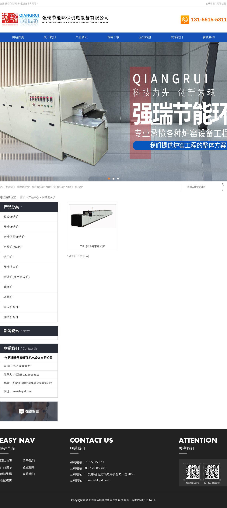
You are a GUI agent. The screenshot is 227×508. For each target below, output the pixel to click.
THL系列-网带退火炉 (92, 246)
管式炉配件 (11, 307)
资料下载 (113, 37)
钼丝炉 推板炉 (74, 186)
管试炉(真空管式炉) (16, 277)
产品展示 (81, 37)
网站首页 (18, 37)
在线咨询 (209, 37)
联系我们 (177, 37)
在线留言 (210, 3)
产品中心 (33, 197)
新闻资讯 (6, 473)
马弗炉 (7, 297)
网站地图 (221, 3)
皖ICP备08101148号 (144, 500)
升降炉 (7, 287)
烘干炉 (7, 257)
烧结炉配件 (11, 317)
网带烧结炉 (38, 186)
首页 (22, 197)
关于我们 (50, 37)
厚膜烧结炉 (23, 186)
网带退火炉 (48, 197)
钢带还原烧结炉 (55, 186)
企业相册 (145, 37)
